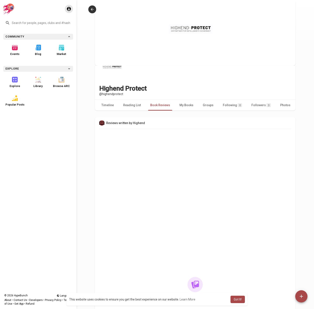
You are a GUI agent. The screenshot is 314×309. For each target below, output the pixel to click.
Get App (19, 303)
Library (38, 82)
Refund (30, 303)
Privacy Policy (53, 300)
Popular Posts (14, 100)
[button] (38, 23)
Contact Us (20, 300)
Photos (285, 105)
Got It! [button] (238, 299)
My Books (186, 105)
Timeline (107, 105)
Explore (15, 82)
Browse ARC (61, 82)
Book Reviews (160, 105)
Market (61, 50)
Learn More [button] (187, 299)
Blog (38, 50)
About (7, 300)
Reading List (132, 105)
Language (64, 295)
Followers (261, 105)
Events (14, 50)
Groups (208, 105)
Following (232, 105)
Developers (36, 300)
